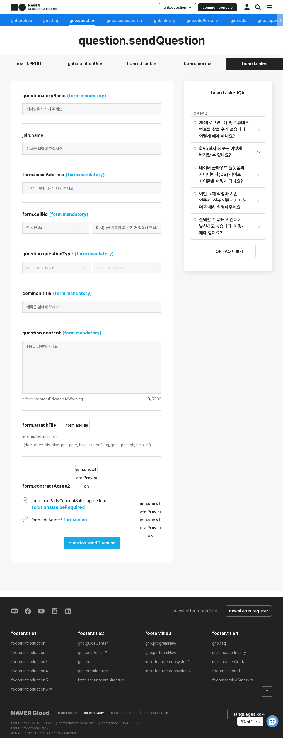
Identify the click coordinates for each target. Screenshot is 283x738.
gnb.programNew (160, 643)
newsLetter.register (248, 611)
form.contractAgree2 (60, 477)
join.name (32, 135)
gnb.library (164, 21)
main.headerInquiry (229, 652)
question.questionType (68, 253)
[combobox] (55, 228)
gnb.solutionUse (85, 63)
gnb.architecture (93, 671)
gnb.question (177, 7)
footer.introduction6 (29, 689)
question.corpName (64, 95)
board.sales (254, 63)
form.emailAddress (63, 174)
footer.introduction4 (29, 671)
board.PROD (28, 63)
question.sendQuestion (92, 543)
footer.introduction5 (29, 680)
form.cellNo (55, 214)
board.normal (198, 63)
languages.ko (249, 714)
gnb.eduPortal (203, 21)
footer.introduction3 (29, 661)
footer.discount (226, 671)
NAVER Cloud (30, 713)
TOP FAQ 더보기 (228, 251)
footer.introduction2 (29, 652)
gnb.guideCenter (93, 643)
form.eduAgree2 (60, 519)
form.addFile (76, 425)
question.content (61, 333)
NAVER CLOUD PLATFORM (34, 7)
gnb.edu (85, 661)
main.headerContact (230, 661)
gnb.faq (50, 21)
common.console (217, 7)
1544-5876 (131, 723)
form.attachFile (39, 425)
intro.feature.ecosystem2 (168, 671)
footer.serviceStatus (230, 680)
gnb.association (125, 21)
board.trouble (141, 63)
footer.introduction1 (29, 643)
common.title (57, 293)
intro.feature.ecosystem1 (167, 661)
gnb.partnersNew (160, 652)
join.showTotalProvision (86, 470)
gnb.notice (21, 21)
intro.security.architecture (101, 680)
